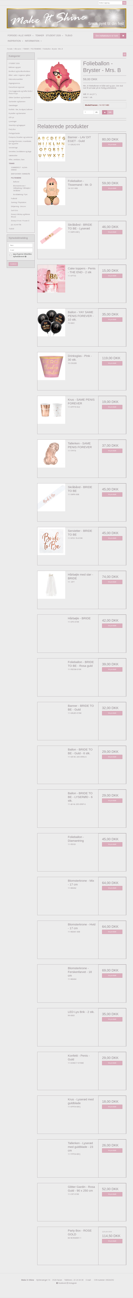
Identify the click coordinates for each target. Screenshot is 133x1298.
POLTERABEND (16, 178)
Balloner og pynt (15, 67)
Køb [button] (106, 112)
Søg (124, 3)
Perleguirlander (14, 133)
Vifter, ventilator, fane (16, 160)
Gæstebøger (13, 105)
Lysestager (13, 121)
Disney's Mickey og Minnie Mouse (20, 215)
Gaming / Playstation (18, 202)
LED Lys (11, 117)
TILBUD (11, 229)
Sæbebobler (13, 156)
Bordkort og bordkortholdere (19, 71)
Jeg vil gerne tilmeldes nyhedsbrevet (23, 255)
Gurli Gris (14, 210)
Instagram (71, 1283)
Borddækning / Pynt (20, 194)
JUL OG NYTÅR (16, 225)
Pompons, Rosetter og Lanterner (21, 137)
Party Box (12, 129)
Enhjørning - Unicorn (18, 206)
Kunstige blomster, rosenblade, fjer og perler (20, 142)
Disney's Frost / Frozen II (20, 221)
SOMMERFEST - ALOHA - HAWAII (19, 169)
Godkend (13, 264)
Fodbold (14, 198)
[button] (124, 54)
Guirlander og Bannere (17, 102)
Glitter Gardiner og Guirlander (20, 97)
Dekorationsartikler (16, 79)
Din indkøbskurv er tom (111, 35)
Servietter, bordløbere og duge (20, 151)
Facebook (61, 1283)
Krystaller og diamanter (17, 113)
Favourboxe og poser (16, 87)
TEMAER (11, 163)
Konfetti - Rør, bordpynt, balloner (21, 109)
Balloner (16, 182)
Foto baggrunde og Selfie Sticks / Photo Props (21, 92)
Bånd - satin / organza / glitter (19, 75)
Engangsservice (14, 83)
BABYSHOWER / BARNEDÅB (20, 174)
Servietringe (13, 148)
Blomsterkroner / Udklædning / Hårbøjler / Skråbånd (22, 188)
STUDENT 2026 (14, 63)
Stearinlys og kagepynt (17, 125)
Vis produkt (112, 144)
